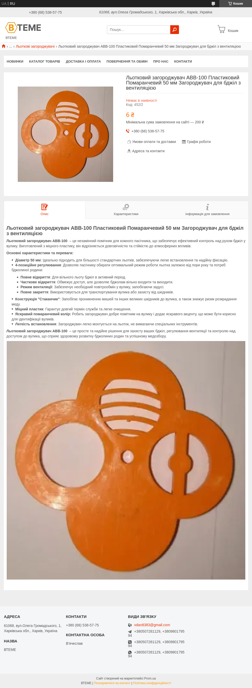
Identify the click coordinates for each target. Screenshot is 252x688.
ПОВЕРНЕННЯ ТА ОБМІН (126, 61)
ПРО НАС (160, 61)
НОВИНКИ (15, 61)
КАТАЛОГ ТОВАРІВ (44, 61)
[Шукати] (174, 29)
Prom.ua (150, 678)
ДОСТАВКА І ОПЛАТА (83, 61)
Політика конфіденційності (152, 683)
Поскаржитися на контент (112, 683)
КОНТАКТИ (183, 61)
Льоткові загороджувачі (35, 46)
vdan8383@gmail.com (152, 625)
